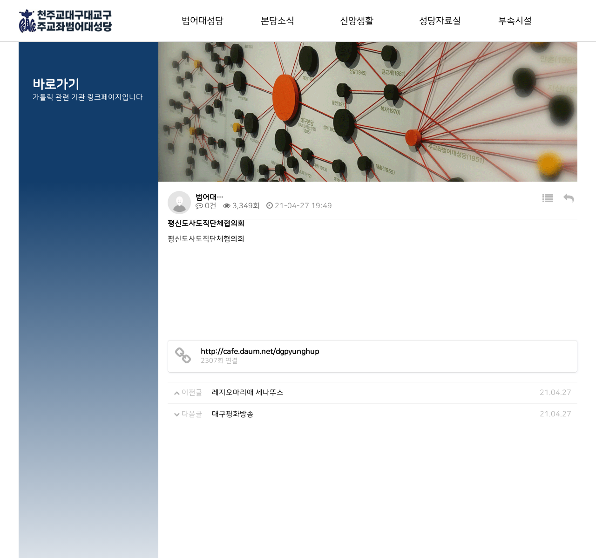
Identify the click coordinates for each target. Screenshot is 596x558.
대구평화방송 (233, 414)
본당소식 (277, 20)
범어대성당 (203, 20)
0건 (206, 206)
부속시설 (515, 20)
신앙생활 (356, 20)
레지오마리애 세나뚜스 (248, 392)
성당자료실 (440, 20)
